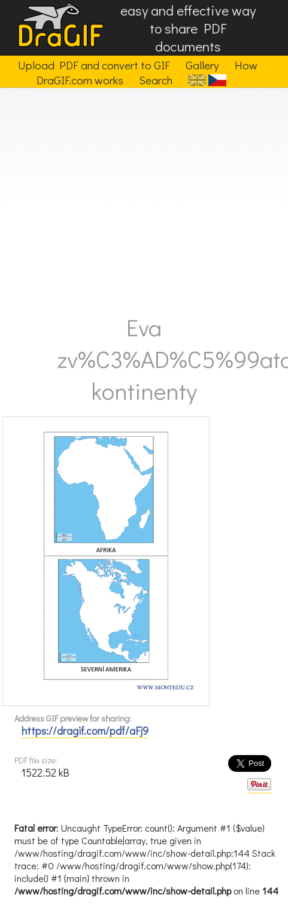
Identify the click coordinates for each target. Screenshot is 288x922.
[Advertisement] (129, 196)
